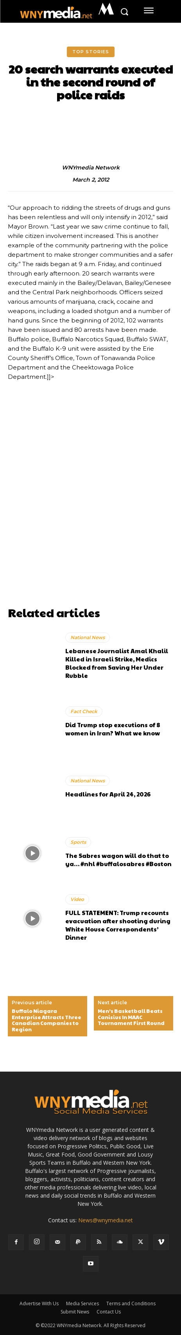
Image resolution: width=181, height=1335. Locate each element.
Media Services (82, 1303)
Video (77, 899)
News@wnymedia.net (105, 1220)
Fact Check (83, 711)
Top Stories (91, 52)
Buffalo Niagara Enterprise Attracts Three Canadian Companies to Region (46, 1020)
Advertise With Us (39, 1303)
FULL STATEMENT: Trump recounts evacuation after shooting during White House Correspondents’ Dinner (117, 924)
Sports (78, 842)
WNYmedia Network (91, 167)
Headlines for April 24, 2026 (108, 794)
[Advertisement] (90, 512)
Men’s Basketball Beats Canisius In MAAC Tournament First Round (131, 1017)
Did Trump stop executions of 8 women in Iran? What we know (112, 729)
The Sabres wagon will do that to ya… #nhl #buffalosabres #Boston (118, 859)
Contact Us (109, 1311)
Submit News (75, 1311)
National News (87, 637)
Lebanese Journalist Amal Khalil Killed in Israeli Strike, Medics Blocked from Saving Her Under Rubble (116, 663)
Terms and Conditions (131, 1303)
